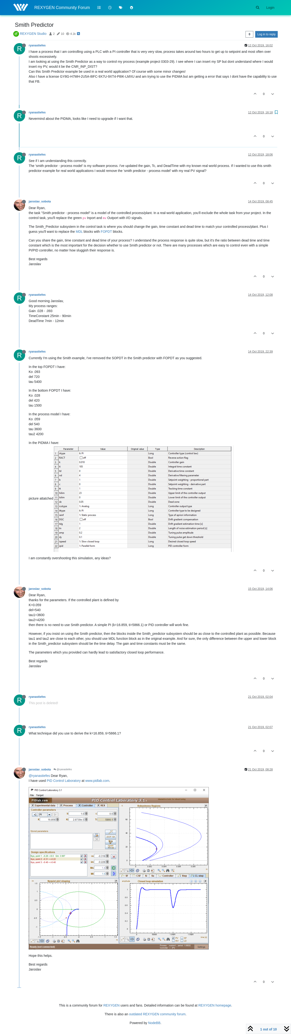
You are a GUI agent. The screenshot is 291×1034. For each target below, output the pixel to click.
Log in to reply (266, 34)
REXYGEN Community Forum (62, 7)
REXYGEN (111, 1005)
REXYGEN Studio (33, 34)
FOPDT (106, 231)
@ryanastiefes (63, 769)
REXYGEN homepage (214, 1005)
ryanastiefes (37, 45)
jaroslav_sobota (40, 201)
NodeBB (154, 1023)
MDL (79, 231)
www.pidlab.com (97, 781)
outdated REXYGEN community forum (157, 1014)
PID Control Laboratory (64, 781)
